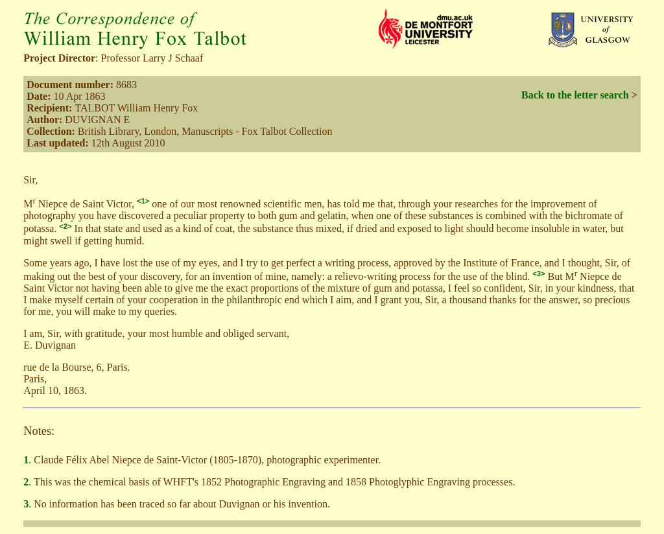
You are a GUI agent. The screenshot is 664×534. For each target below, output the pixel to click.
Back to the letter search (575, 94)
